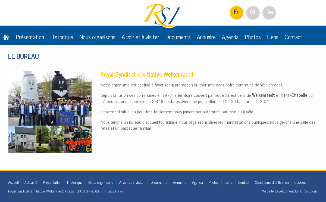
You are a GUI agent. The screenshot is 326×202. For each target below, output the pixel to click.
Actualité (30, 182)
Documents (178, 36)
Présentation (30, 36)
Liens (272, 36)
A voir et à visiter (140, 36)
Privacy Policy (114, 191)
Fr (236, 12)
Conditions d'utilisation (272, 182)
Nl (252, 12)
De (270, 12)
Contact (293, 36)
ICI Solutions (309, 191)
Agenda (230, 36)
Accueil (13, 182)
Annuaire (206, 36)
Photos (253, 36)
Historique (61, 36)
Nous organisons (97, 36)
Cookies (300, 182)
